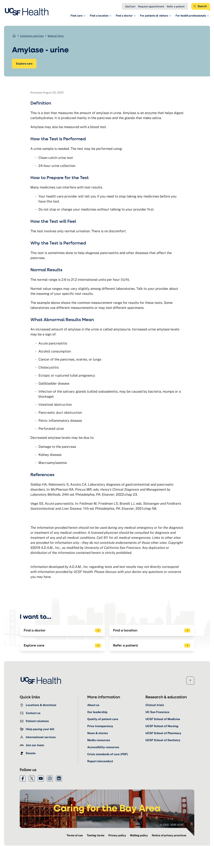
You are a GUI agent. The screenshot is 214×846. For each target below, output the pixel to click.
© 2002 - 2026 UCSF (172, 825)
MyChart (130, 6)
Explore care (24, 63)
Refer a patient (176, 6)
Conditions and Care (32, 35)
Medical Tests (56, 35)
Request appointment (151, 6)
